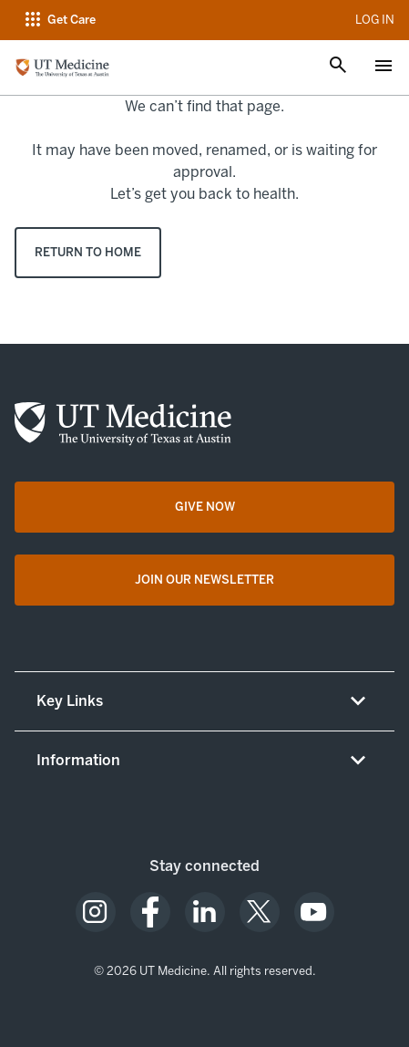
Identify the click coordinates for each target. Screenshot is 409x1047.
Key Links (69, 701)
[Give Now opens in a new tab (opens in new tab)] (204, 507)
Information (78, 760)
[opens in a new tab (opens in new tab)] (96, 912)
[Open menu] (383, 67)
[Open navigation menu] (59, 20)
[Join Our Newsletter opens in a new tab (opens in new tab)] (204, 580)
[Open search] (338, 66)
